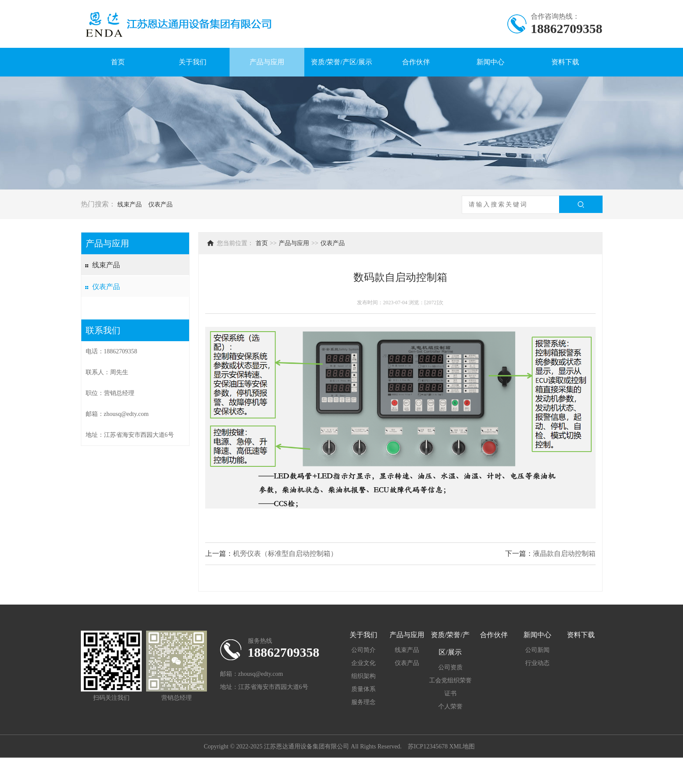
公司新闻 (537, 650)
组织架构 (363, 676)
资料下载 (565, 62)
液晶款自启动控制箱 (564, 553)
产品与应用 (267, 62)
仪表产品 (160, 204)
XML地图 (462, 746)
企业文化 (363, 663)
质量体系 (363, 689)
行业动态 (537, 663)
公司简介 (363, 650)
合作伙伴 (416, 62)
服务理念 (363, 702)
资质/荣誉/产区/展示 (341, 62)
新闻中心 (490, 62)
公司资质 (450, 667)
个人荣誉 (450, 706)
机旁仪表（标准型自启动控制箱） (285, 553)
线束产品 (129, 204)
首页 (118, 62)
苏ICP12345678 (428, 746)
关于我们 (193, 62)
